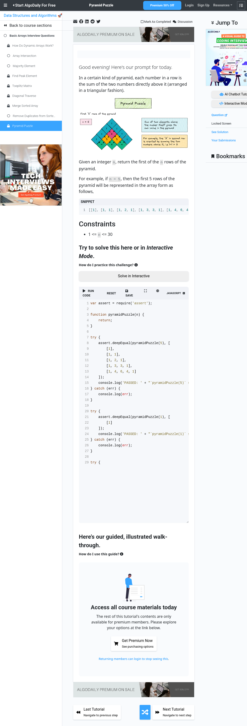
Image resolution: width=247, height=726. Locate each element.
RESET (111, 292)
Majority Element (21, 66)
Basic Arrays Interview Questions (32, 35)
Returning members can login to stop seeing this (133, 657)
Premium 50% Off (162, 5)
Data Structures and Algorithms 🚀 (33, 15)
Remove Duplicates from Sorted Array (34, 116)
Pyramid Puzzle (20, 126)
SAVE (129, 292)
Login (189, 5)
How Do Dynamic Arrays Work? (30, 45)
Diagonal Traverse (21, 96)
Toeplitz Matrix (19, 86)
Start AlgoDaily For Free (34, 5)
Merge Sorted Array (22, 106)
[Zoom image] (134, 126)
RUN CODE (88, 292)
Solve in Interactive (134, 275)
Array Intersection (21, 56)
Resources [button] (221, 5)
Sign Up (203, 5)
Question (217, 115)
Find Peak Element (22, 76)
